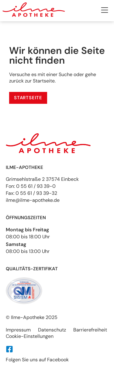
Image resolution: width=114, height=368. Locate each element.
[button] (104, 11)
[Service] (28, 98)
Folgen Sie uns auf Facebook (37, 359)
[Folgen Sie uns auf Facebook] (9, 349)
